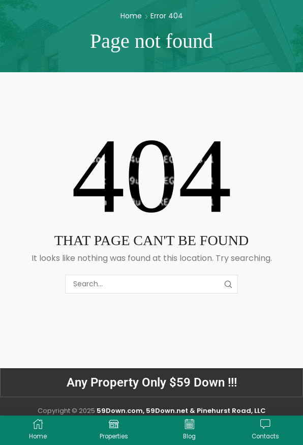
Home (131, 16)
